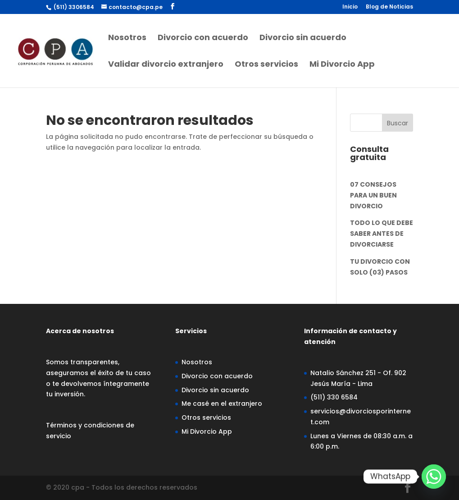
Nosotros (127, 38)
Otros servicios (266, 65)
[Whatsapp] (434, 476)
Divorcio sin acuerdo (302, 38)
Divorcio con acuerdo (203, 38)
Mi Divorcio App (342, 65)
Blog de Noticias (389, 7)
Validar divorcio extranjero (165, 65)
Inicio (350, 7)
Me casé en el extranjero (222, 403)
